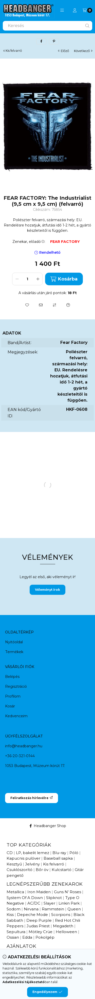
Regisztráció (16, 686)
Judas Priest (38, 926)
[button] (62, 10)
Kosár (10, 706)
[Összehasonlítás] (54, 305)
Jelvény (32, 864)
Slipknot (54, 897)
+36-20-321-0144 (20, 756)
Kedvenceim (16, 716)
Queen (74, 909)
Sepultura (16, 931)
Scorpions (60, 914)
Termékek (14, 652)
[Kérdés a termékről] (68, 305)
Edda (27, 937)
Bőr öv (42, 869)
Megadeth (63, 926)
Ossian (13, 937)
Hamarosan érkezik (51, 954)
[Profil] (75, 10)
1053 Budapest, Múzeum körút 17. (35, 765)
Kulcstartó (61, 869)
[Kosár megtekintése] (87, 10)
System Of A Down (25, 897)
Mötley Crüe (40, 931)
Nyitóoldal (14, 642)
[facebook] (41, 41)
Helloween (66, 931)
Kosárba (63, 279)
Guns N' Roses (67, 891)
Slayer (49, 903)
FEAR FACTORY (65, 242)
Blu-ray (59, 852)
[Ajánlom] (40, 305)
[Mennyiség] (27, 279)
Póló (73, 852)
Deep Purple (39, 920)
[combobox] (47, 26)
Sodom (14, 909)
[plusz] (38, 279)
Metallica (15, 891)
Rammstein (53, 909)
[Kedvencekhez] (27, 305)
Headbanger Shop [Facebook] (47, 826)
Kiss (10, 914)
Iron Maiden (39, 891)
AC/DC (33, 903)
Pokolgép (44, 937)
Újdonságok (18, 954)
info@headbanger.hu (23, 746)
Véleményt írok (47, 590)
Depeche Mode (32, 914)
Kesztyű (14, 864)
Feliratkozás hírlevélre (31, 798)
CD (10, 852)
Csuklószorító (19, 869)
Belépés (12, 676)
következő (83, 51)
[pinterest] (54, 41)
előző (63, 51)
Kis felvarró (14, 51)
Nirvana (31, 909)
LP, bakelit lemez (32, 852)
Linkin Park (69, 903)
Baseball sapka (58, 858)
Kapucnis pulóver (23, 858)
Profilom (13, 696)
